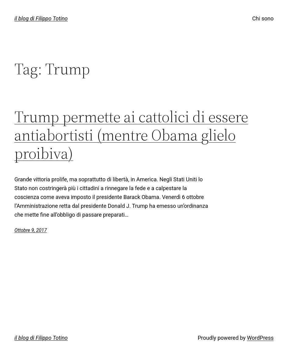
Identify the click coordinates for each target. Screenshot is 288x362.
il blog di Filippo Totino (41, 18)
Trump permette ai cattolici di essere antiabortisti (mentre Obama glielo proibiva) (131, 135)
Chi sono (263, 18)
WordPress (260, 338)
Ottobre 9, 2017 (30, 230)
